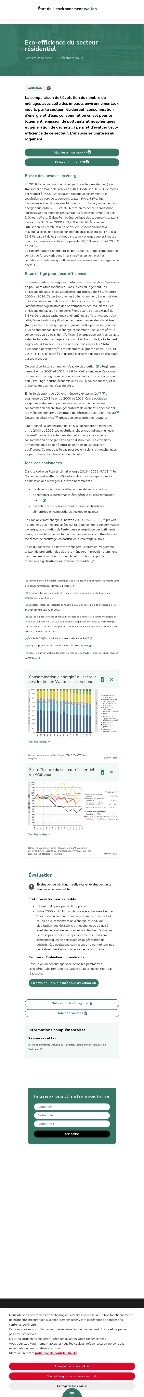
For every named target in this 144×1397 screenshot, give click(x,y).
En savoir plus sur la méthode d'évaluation (63, 983)
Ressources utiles (42, 1038)
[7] (87, 550)
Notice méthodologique (72, 1003)
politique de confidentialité (56, 1353)
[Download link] (102, 679)
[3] (58, 347)
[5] (111, 470)
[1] (85, 202)
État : (33, 899)
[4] (99, 392)
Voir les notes (37, 742)
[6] (103, 519)
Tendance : (37, 957)
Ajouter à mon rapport (72, 152)
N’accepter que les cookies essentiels (72, 1376)
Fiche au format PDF (72, 162)
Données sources (72, 1013)
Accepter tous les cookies (72, 1366)
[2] (72, 309)
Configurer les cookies (72, 1386)
